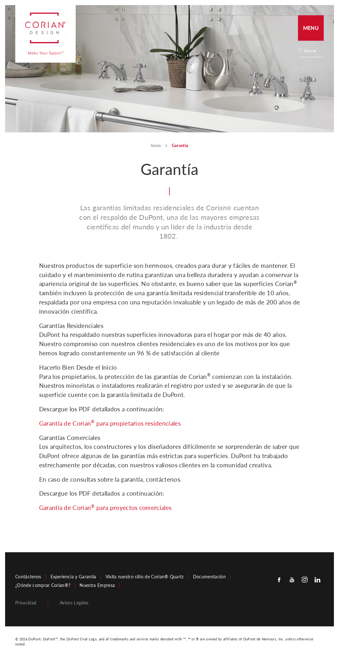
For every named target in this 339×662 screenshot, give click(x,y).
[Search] (313, 51)
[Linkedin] (317, 579)
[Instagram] (304, 579)
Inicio (156, 145)
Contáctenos (28, 576)
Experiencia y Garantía (73, 576)
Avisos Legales (74, 602)
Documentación (209, 576)
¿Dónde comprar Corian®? (42, 585)
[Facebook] (279, 579)
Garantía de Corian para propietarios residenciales (110, 423)
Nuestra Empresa (97, 585)
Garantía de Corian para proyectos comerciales (105, 507)
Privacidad (25, 602)
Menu (311, 28)
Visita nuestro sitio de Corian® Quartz (145, 576)
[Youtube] (292, 579)
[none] (314, 51)
